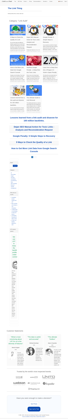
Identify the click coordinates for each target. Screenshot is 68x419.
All (11, 172)
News (12, 182)
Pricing (30, 1)
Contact (50, 1)
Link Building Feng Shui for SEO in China (14, 217)
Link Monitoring (14, 180)
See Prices (34, 404)
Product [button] (25, 1)
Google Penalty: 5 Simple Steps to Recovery (34, 136)
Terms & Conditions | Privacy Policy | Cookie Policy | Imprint (33, 416)
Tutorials (12, 186)
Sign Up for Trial (34, 409)
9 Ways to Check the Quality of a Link (34, 142)
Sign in (66, 1)
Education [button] (45, 1)
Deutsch (60, 1)
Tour (15, 1)
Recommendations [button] (37, 1)
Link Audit (12, 177)
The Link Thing (15, 8)
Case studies (13, 174)
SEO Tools (20, 1)
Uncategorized (13, 188)
